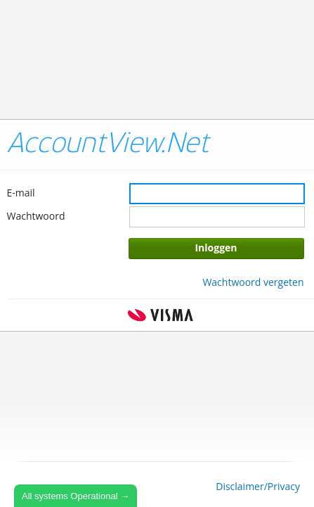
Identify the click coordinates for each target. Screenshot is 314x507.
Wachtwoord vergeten (252, 282)
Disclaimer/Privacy (258, 486)
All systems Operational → (75, 496)
